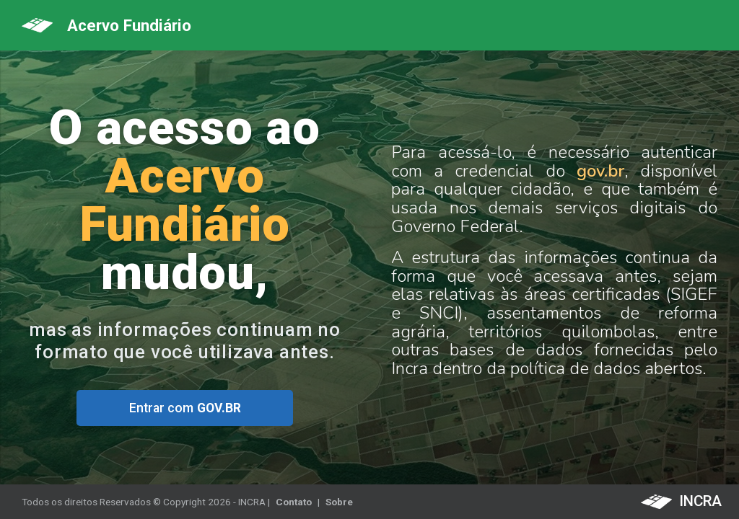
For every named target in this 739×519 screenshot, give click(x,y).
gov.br (600, 170)
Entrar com (185, 408)
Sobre (339, 501)
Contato (294, 501)
